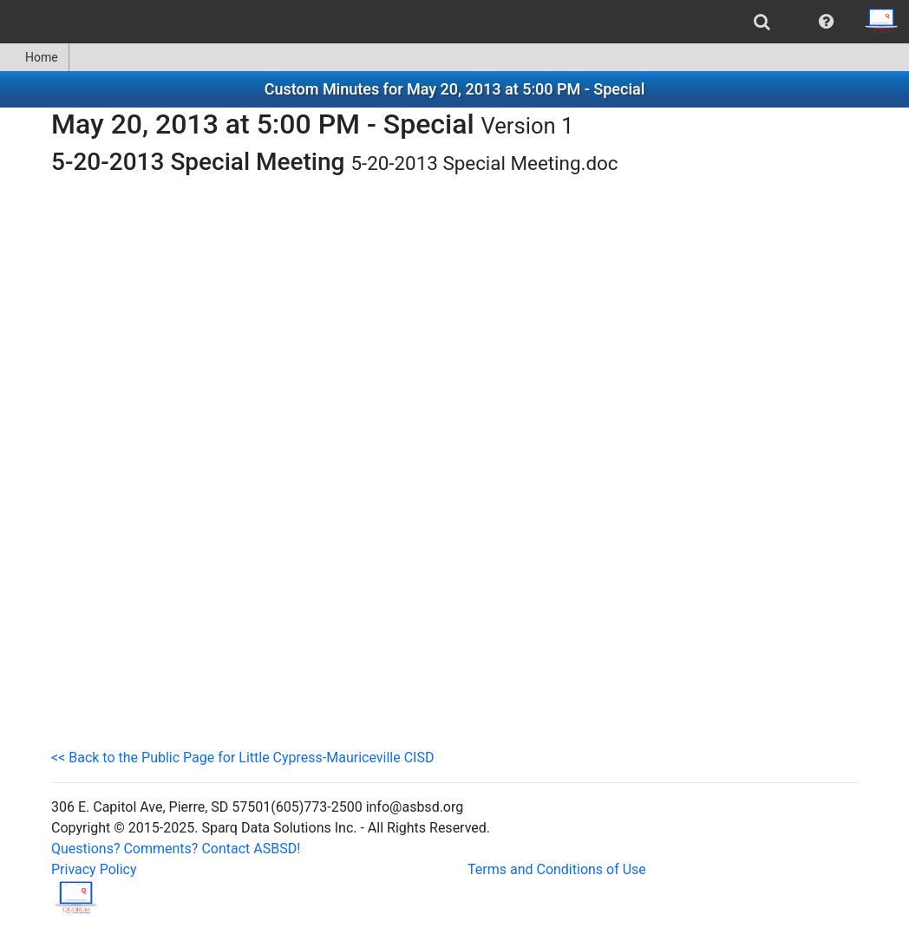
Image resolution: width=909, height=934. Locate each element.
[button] (826, 21)
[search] (762, 21)
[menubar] (454, 21)
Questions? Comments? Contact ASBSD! (175, 848)
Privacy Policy (94, 869)
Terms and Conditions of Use (557, 869)
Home (34, 57)
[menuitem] (762, 21)
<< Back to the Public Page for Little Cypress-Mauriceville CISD (242, 757)
